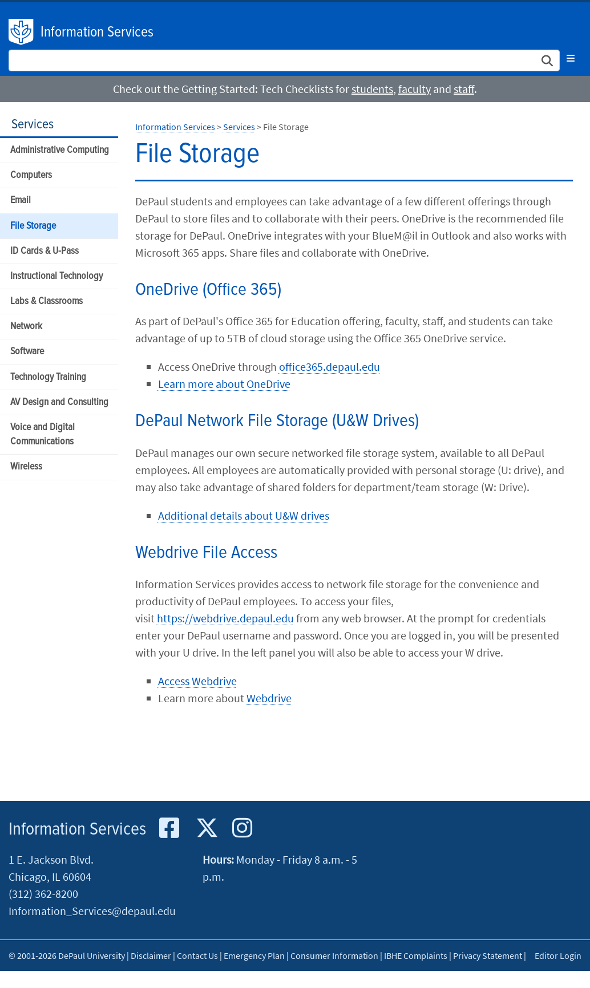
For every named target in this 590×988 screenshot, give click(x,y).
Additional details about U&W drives (243, 515)
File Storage (33, 226)
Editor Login (558, 955)
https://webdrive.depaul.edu (225, 618)
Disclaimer (151, 955)
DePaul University (22, 32)
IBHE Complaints (415, 955)
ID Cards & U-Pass (44, 251)
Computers (31, 175)
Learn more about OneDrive (224, 383)
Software (27, 351)
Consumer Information (334, 955)
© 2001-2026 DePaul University (67, 955)
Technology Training (48, 377)
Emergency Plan (254, 955)
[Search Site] (284, 60)
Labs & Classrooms (46, 301)
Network (26, 326)
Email (20, 200)
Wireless (26, 466)
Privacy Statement (487, 955)
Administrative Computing (59, 150)
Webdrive (269, 698)
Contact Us (197, 955)
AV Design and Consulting (59, 402)
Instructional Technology (56, 276)
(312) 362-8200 (43, 893)
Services (32, 124)
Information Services (97, 32)
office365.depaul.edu (329, 366)
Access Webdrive (197, 681)
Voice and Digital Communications (42, 434)
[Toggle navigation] (570, 58)
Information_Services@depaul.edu (92, 911)
